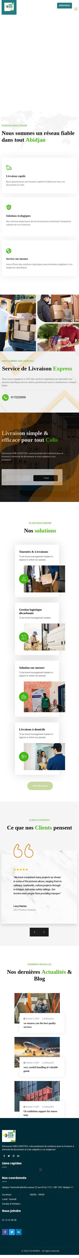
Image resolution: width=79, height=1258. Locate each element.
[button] (40, 1173)
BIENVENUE (64, 5)
